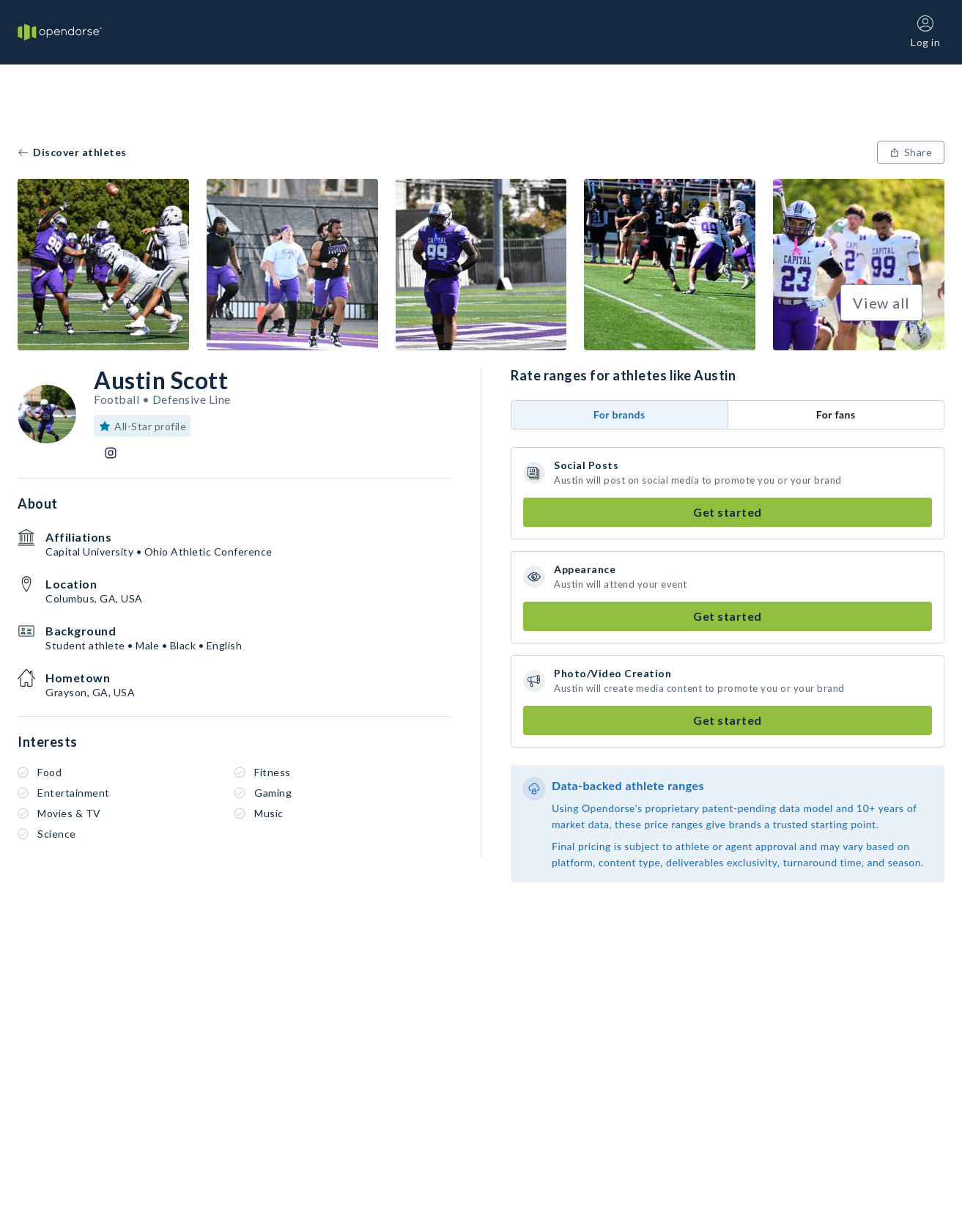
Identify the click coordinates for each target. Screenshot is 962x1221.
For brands (619, 414)
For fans (836, 414)
